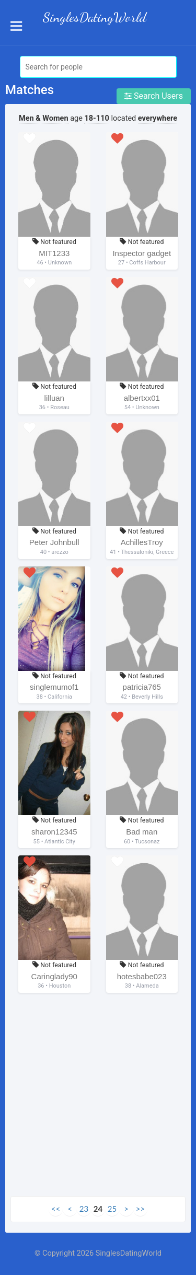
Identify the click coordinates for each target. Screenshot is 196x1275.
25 (112, 1208)
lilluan (54, 397)
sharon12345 (54, 831)
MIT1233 (54, 253)
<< (55, 1208)
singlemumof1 (54, 686)
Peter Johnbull (54, 542)
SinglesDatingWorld (94, 17)
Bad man (141, 831)
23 (83, 1208)
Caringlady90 (54, 976)
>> (140, 1208)
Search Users (153, 96)
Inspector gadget (141, 253)
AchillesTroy (142, 542)
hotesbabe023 (142, 976)
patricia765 (142, 686)
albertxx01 (142, 397)
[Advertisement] (98, 1098)
